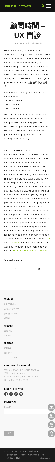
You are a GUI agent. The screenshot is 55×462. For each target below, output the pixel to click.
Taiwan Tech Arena (12, 357)
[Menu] (47, 6)
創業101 (7, 348)
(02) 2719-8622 (19, 373)
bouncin (48, 458)
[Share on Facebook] (15, 269)
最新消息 (8, 331)
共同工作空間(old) (11, 309)
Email (7, 407)
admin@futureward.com (25, 377)
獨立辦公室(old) (10, 313)
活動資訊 (8, 335)
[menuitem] (42, 6)
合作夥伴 (8, 353)
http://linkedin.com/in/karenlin (29, 250)
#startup (14, 242)
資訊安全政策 (33, 451)
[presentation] (26, 421)
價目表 (7, 318)
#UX (47, 238)
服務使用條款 (12, 455)
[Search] (42, 6)
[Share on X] (39, 269)
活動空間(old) (10, 304)
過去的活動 (37, 43)
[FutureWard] (18, 6)
